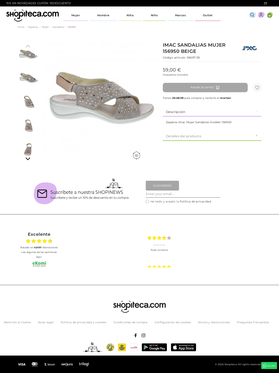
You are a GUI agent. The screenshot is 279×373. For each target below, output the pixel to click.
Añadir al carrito (205, 87)
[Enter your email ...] (183, 194)
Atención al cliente (17, 322)
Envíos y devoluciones (214, 322)
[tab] (212, 112)
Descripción (212, 112)
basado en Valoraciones (39, 247)
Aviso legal (46, 322)
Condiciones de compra (130, 322)
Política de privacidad (195, 201)
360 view (136, 155)
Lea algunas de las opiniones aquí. (39, 254)
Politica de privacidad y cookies (83, 322)
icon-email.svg (265, 3)
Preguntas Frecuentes (253, 322)
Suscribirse (162, 185)
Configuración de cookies (173, 322)
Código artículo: (174, 57)
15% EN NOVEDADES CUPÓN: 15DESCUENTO (38, 3)
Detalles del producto (212, 136)
